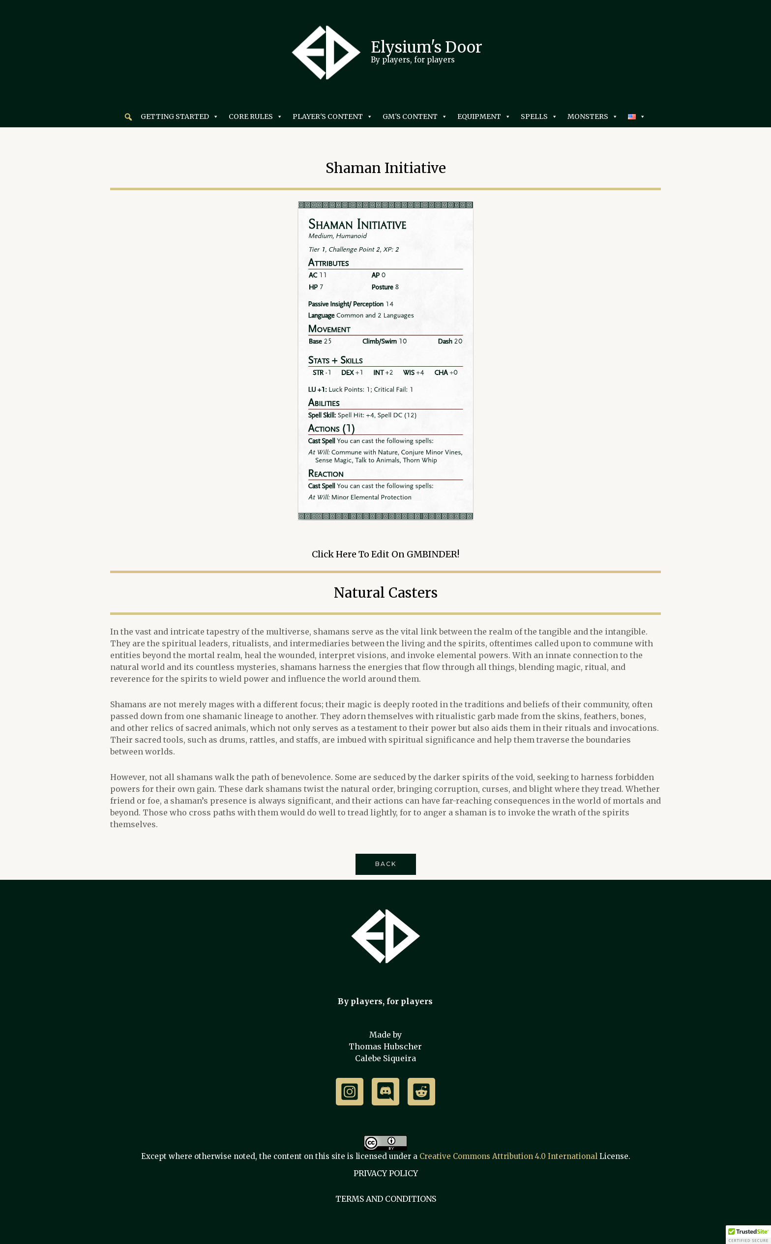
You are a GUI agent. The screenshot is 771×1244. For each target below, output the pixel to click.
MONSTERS (592, 116)
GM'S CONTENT (415, 116)
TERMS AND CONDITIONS (385, 1199)
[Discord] (385, 1091)
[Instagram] (349, 1091)
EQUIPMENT (484, 116)
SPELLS (539, 116)
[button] (128, 117)
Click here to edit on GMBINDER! (385, 554)
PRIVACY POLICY (386, 1173)
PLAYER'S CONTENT (333, 116)
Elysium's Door (426, 47)
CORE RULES (256, 116)
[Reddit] (421, 1091)
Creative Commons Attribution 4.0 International (508, 1156)
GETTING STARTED (180, 116)
